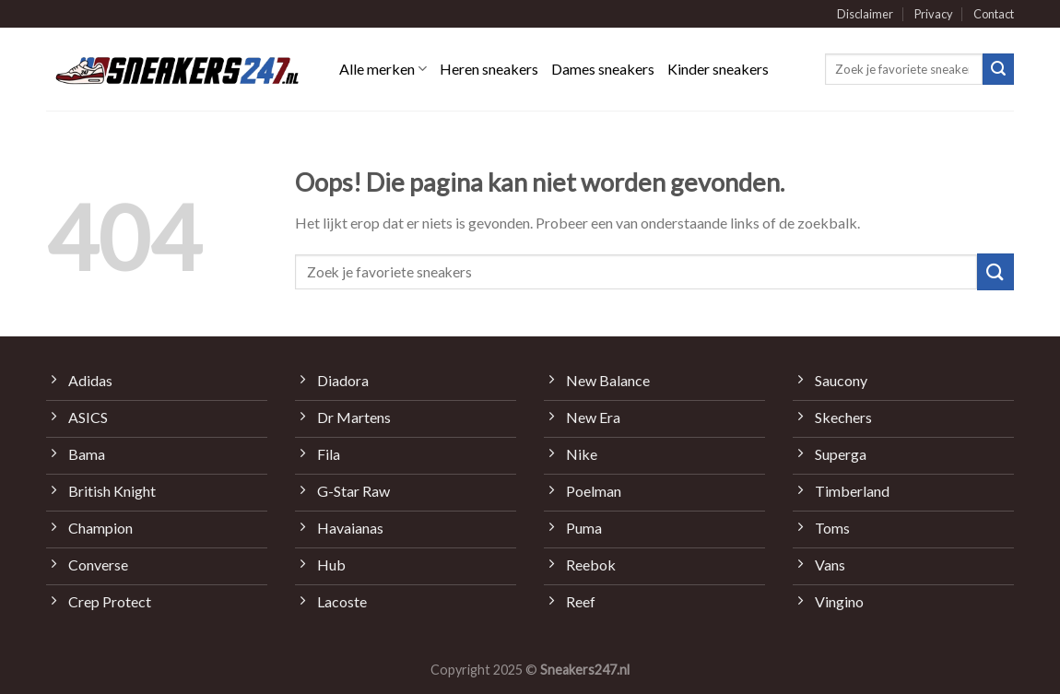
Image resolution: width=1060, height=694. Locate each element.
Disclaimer (865, 13)
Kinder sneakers (718, 68)
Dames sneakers (602, 68)
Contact (993, 13)
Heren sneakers (489, 68)
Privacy (933, 13)
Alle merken (383, 69)
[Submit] (998, 69)
